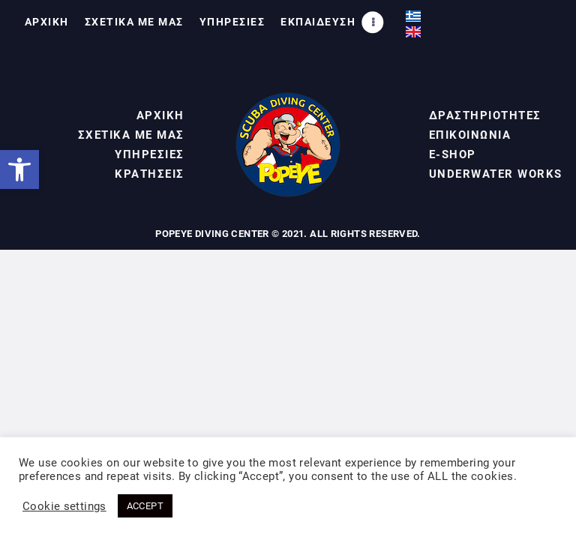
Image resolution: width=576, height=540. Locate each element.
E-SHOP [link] (452, 154)
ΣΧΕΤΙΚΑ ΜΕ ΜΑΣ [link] (131, 135)
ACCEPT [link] (145, 506)
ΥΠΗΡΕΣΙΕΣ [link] (149, 154)
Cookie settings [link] (64, 506)
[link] (19, 169)
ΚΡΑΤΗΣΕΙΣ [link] (149, 174)
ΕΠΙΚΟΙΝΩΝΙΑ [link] (470, 135)
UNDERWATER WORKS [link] (495, 174)
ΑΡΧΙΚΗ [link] (160, 115)
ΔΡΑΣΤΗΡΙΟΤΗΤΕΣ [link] (485, 115)
